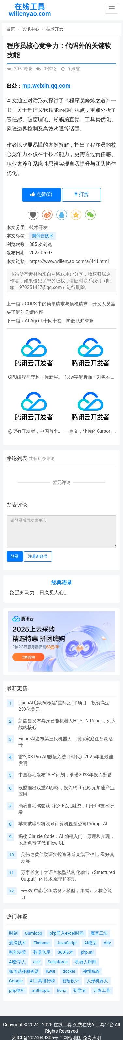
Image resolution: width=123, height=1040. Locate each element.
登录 (15, 556)
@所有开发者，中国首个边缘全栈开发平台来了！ (33, 431)
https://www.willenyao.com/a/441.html (69, 261)
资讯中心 (30, 29)
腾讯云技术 (42, 235)
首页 (11, 29)
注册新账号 (38, 556)
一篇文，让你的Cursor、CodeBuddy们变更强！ (90, 431)
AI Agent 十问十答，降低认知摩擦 (59, 320)
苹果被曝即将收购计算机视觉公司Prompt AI (62, 823)
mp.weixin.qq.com (46, 85)
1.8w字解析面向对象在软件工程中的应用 (89, 377)
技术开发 (54, 29)
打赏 (82, 194)
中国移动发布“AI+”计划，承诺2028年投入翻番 (65, 774)
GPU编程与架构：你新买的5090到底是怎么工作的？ (33, 377)
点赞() (41, 194)
